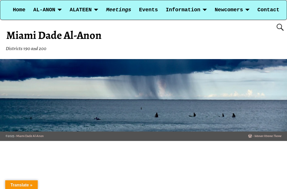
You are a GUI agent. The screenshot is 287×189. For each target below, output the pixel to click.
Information (183, 10)
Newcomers (229, 10)
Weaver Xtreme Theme (268, 136)
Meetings (118, 10)
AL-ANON (44, 10)
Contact (268, 10)
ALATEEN (81, 10)
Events (148, 10)
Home (19, 10)
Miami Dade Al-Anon (54, 35)
